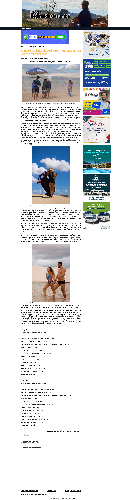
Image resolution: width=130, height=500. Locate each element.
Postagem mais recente (29, 491)
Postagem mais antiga (73, 491)
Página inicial (26, 28)
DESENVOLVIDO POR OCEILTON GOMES (59, 498)
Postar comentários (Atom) (37, 494)
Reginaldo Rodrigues (40, 58)
